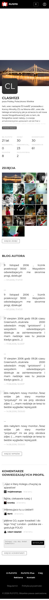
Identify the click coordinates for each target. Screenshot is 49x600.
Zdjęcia (8, 168)
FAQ (40, 574)
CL (10, 86)
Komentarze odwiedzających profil (23, 473)
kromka (11, 503)
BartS (10, 514)
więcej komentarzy (14, 554)
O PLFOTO (11, 574)
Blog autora (13, 256)
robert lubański (14, 532)
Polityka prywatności (32, 587)
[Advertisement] (24, 34)
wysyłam (38, 543)
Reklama (18, 578)
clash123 (10, 98)
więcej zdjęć (11, 241)
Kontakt (31, 578)
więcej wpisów (12, 454)
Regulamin (12, 587)
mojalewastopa (14, 492)
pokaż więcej (9, 128)
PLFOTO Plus (27, 574)
